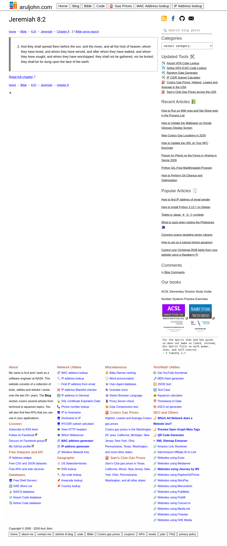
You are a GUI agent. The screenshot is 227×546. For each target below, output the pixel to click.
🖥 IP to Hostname (69, 413)
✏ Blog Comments (173, 273)
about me (27, 535)
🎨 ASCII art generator (167, 408)
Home (63, 6)
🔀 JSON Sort (162, 385)
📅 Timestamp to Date (167, 402)
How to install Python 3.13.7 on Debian (185, 208)
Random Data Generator (182, 74)
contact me (44, 535)
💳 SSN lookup (66, 470)
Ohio (131, 442)
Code (100, 6)
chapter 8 (63, 85)
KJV (33, 31)
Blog (75, 6)
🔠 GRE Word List (20, 487)
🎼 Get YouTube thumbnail (170, 374)
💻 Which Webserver (70, 436)
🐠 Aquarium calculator (167, 396)
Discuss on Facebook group (26, 442)
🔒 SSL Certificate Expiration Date (78, 402)
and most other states (118, 453)
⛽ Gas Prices (120, 6)
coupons (129, 535)
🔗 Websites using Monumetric (172, 487)
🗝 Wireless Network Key (73, 453)
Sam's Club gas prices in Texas (125, 464)
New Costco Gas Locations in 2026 (183, 136)
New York (121, 442)
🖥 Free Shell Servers (23, 481)
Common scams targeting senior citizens (186, 236)
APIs (142, 535)
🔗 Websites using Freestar (170, 515)
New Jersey (135, 470)
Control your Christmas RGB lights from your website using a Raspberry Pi (189, 254)
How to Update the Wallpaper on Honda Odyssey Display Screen (186, 127)
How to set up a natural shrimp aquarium (186, 243)
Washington (139, 447)
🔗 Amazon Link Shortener (170, 447)
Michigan (136, 436)
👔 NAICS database (21, 493)
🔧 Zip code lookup (69, 476)
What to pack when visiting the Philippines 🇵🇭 (187, 226)
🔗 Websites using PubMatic (171, 493)
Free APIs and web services (26, 470)
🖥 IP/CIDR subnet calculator (75, 425)
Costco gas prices (109, 535)
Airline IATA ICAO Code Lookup (186, 69)
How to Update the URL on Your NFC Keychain (184, 147)
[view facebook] (173, 19)
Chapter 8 (63, 31)
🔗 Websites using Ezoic (168, 459)
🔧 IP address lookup (70, 379)
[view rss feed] (164, 19)
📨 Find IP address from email (76, 385)
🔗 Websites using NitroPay (170, 481)
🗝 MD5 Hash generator (168, 379)
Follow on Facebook (21, 436)
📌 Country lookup (68, 487)
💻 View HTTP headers (72, 430)
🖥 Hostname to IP (69, 419)
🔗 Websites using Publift (169, 498)
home (12, 31)
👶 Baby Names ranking (120, 374)
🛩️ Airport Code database (25, 498)
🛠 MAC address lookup (72, 374)
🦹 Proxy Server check (119, 402)
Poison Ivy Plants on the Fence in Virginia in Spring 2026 (189, 159)
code (80, 535)
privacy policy (187, 535)
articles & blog (64, 535)
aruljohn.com (36, 7)
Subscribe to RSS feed (23, 430)
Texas (127, 447)
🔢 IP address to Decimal (73, 396)
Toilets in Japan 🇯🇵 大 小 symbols (182, 216)
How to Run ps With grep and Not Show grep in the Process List (189, 114)
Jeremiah (46, 31)
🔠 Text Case (161, 391)
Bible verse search (87, 31)
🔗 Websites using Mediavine (171, 464)
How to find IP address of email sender (185, 200)
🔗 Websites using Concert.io (171, 504)
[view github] (182, 19)
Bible (88, 6)
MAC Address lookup (153, 6)
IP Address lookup (188, 6)
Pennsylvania (113, 447)
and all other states (134, 481)
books (152, 535)
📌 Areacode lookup (69, 481)
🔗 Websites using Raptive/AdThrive (176, 476)
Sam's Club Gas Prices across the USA (191, 93)
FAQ (172, 535)
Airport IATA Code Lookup (183, 64)
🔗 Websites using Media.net (171, 510)
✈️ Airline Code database (25, 504)
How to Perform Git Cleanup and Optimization (181, 179)
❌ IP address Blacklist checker (77, 391)
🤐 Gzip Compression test (121, 408)
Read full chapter (21, 77)
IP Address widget (20, 459)
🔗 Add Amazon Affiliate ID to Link (174, 453)
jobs (162, 535)
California (123, 436)
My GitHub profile (20, 447)
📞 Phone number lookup (73, 408)
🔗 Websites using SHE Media (172, 521)
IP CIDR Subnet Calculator (183, 79)
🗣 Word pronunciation (119, 379)
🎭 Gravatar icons (116, 391)
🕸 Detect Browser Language (123, 396)
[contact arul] (191, 19)
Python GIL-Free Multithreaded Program (186, 169)
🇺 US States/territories (72, 464)
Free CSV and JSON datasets (28, 464)
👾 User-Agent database (120, 385)
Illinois (122, 470)
